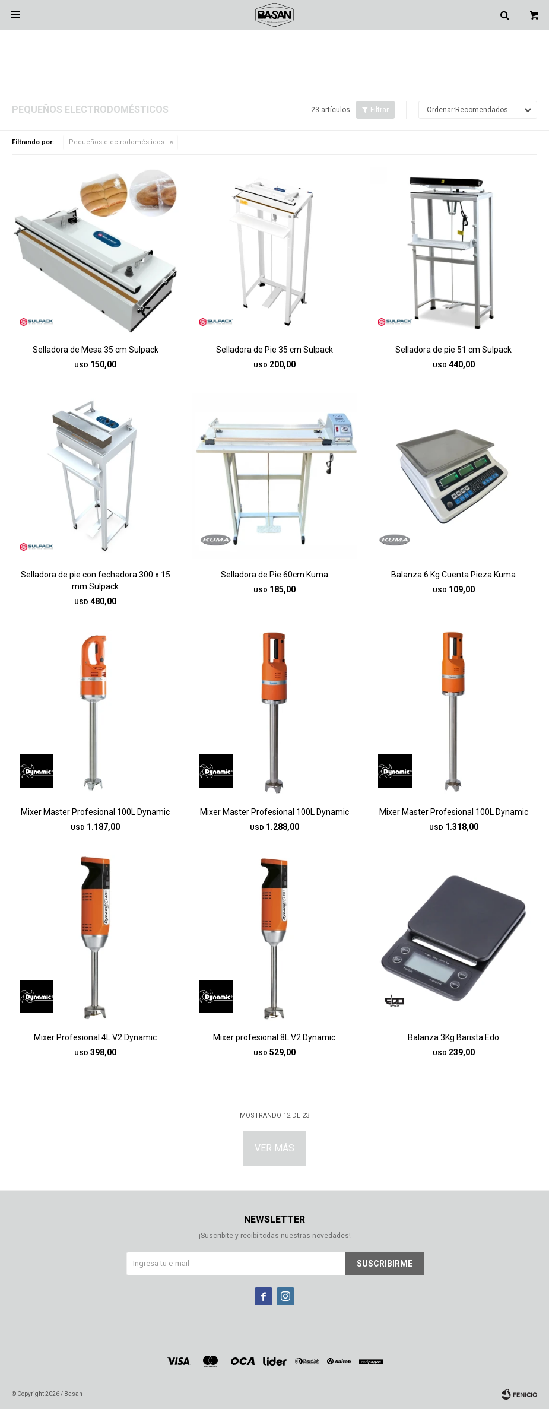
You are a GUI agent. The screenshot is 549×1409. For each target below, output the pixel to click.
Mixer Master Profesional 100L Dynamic (95, 812)
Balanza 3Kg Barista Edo (453, 1037)
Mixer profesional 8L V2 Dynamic (274, 1037)
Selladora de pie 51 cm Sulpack (453, 349)
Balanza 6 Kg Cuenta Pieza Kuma (453, 574)
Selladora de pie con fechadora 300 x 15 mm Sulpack (95, 580)
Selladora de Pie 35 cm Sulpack (274, 349)
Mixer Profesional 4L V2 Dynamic (95, 1037)
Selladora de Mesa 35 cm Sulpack (95, 349)
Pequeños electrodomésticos (116, 142)
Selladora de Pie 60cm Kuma (274, 574)
